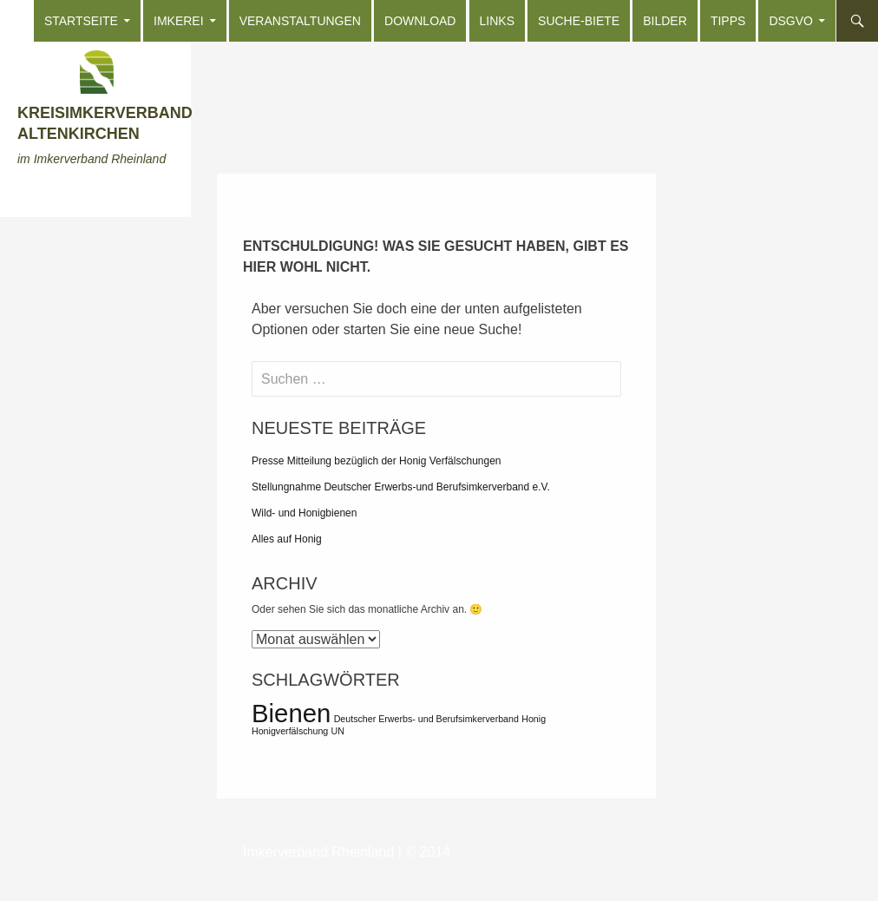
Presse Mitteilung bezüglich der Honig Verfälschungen (376, 461)
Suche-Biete (578, 21)
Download (419, 21)
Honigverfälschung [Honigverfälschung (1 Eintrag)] (290, 731)
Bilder (665, 21)
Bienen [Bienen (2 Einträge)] (291, 713)
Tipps (728, 21)
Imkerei (179, 21)
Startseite (81, 21)
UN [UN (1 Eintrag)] (337, 731)
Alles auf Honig (287, 539)
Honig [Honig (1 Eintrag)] (533, 719)
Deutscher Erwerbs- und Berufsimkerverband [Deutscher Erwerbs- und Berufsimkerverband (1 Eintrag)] (426, 719)
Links (497, 21)
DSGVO (791, 21)
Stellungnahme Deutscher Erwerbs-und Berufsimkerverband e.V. (401, 487)
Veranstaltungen (300, 21)
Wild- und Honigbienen (304, 513)
